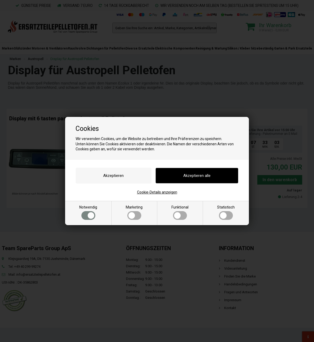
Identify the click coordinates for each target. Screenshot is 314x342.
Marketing (134, 212)
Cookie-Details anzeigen (157, 192)
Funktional (180, 212)
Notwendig (88, 212)
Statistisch (226, 212)
